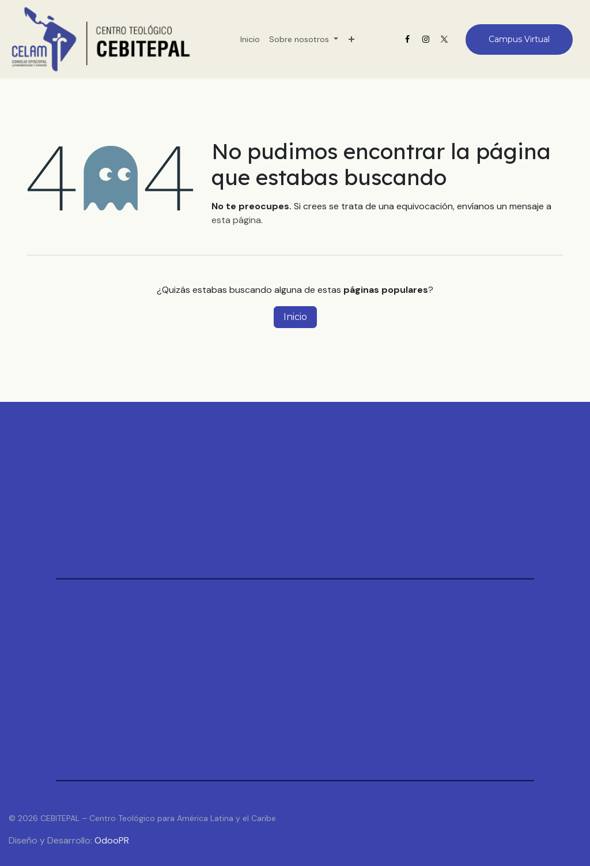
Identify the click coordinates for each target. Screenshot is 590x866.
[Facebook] (407, 39)
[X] (444, 39)
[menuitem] (250, 39)
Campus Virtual (519, 39)
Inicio (295, 316)
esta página (236, 220)
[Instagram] (426, 39)
